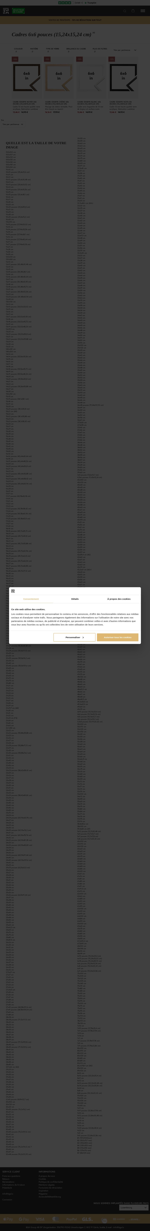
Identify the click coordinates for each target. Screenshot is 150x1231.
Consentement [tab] (31, 599)
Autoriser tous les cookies (118, 637)
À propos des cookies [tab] (119, 599)
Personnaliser (75, 637)
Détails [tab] (75, 599)
